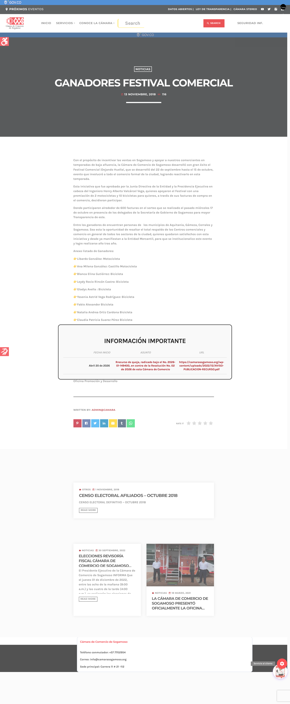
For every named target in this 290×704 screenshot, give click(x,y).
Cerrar (283, 8)
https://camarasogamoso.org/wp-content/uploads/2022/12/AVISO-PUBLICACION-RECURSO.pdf (201, 365)
